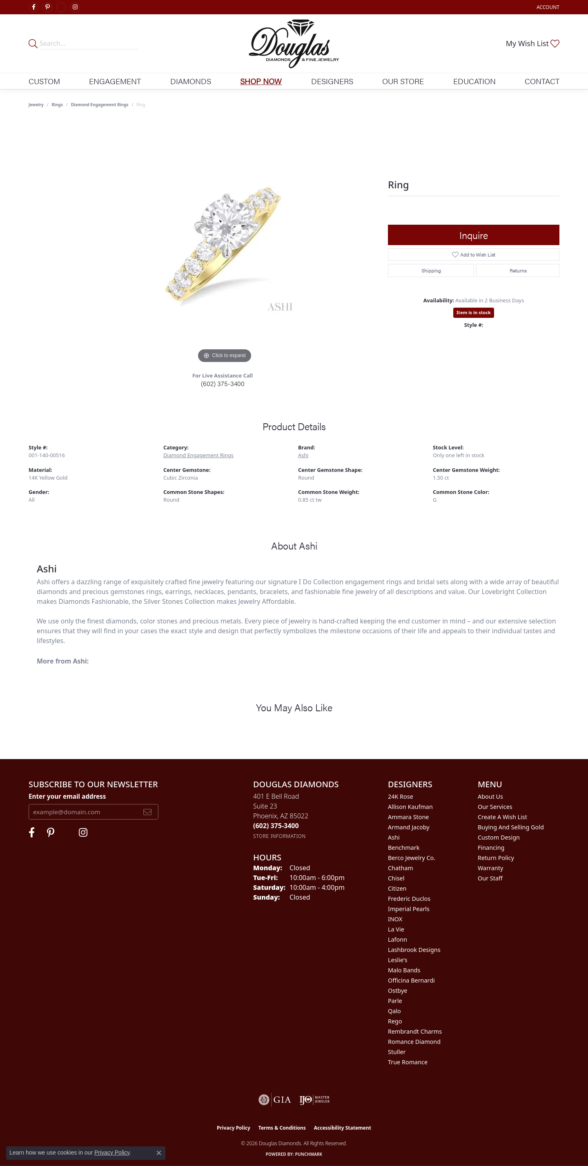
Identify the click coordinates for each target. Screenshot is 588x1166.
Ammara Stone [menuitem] (408, 817)
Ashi (303, 455)
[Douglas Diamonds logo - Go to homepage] (294, 43)
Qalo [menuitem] (394, 1011)
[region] (224, 242)
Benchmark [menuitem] (403, 847)
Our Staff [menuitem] (490, 878)
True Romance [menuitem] (408, 1062)
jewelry (36, 104)
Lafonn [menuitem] (397, 939)
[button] (547, 7)
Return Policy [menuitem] (496, 858)
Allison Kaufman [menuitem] (410, 807)
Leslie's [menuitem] (398, 960)
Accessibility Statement (342, 1127)
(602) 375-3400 (223, 383)
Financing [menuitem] (491, 847)
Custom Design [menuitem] (499, 837)
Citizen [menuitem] (397, 888)
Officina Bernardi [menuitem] (411, 980)
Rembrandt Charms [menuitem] (415, 1031)
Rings (57, 104)
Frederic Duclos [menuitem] (409, 898)
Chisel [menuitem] (396, 878)
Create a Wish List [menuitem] (502, 817)
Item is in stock (474, 312)
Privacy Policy (233, 1127)
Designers (332, 81)
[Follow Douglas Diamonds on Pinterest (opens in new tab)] (47, 7)
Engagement (115, 81)
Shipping (431, 270)
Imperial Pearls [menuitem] (409, 909)
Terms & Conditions (282, 1127)
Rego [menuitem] (395, 1021)
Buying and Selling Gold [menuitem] (511, 827)
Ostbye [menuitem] (397, 990)
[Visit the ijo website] (314, 1100)
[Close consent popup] (158, 1152)
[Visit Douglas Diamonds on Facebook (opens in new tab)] (33, 7)
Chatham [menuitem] (400, 868)
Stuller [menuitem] (396, 1052)
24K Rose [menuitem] (400, 796)
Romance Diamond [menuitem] (414, 1041)
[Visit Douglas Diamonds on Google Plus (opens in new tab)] (61, 7)
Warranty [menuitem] (490, 868)
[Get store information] (279, 836)
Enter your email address (67, 796)
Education (474, 81)
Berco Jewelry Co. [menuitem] (411, 858)
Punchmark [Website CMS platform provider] (309, 1154)
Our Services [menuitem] (495, 807)
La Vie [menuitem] (396, 929)
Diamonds (190, 81)
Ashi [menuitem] (394, 837)
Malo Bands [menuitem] (404, 970)
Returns (518, 270)
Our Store (403, 81)
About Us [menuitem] (490, 796)
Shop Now (261, 81)
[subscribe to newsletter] (147, 811)
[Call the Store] (276, 825)
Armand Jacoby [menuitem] (409, 827)
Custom (44, 81)
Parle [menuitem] (395, 1001)
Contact (542, 81)
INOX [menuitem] (395, 919)
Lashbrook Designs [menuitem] (414, 950)
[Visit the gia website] (274, 1100)
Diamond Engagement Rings (100, 104)
